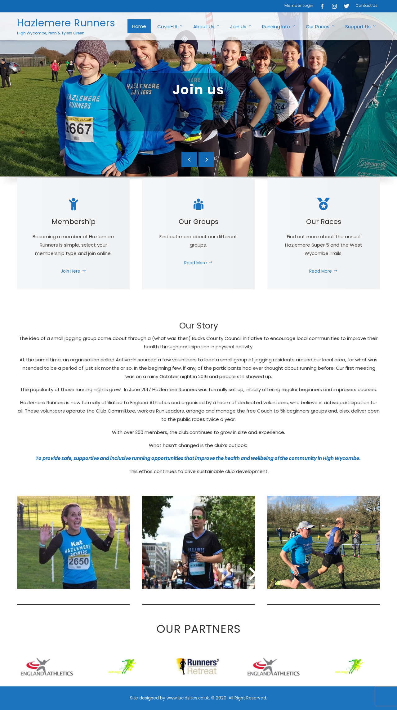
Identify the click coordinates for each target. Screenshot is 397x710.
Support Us (361, 26)
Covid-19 (170, 26)
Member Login (298, 5)
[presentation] (189, 159)
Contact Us (366, 5)
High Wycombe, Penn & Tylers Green (50, 33)
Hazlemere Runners (66, 23)
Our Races (320, 26)
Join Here (73, 271)
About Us (206, 26)
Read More (198, 263)
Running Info (279, 26)
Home (139, 26)
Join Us (241, 26)
